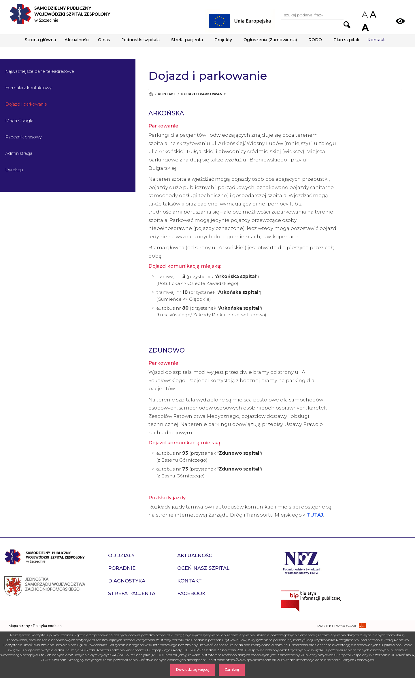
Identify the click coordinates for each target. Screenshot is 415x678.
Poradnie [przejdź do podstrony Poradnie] (121, 568)
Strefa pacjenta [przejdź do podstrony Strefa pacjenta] (131, 593)
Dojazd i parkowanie (26, 104)
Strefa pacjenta (187, 39)
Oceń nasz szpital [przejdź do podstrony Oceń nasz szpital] (203, 568)
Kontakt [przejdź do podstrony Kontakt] (189, 581)
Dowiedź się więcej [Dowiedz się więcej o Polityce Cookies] (192, 669)
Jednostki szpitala (141, 39)
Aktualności (77, 39)
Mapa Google (19, 120)
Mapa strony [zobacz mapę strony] (19, 626)
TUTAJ (315, 515)
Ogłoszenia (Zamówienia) (270, 39)
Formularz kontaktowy (28, 87)
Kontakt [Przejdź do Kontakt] (167, 94)
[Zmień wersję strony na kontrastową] (400, 21)
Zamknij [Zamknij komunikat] (232, 669)
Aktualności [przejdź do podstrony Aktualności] (195, 555)
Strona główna (40, 39)
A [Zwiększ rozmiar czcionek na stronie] (364, 27)
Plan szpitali (346, 39)
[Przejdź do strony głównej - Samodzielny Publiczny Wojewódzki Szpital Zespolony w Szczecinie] (60, 14)
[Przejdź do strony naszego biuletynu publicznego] (346, 601)
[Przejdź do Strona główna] (150, 94)
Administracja (18, 153)
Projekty (223, 39)
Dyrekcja (14, 169)
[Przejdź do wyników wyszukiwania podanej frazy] (347, 24)
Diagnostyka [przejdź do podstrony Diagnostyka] (126, 581)
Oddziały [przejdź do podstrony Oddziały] (121, 555)
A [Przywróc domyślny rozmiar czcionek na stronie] (373, 14)
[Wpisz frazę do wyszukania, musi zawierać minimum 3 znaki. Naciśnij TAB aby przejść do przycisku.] (312, 15)
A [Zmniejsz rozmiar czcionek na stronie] (364, 14)
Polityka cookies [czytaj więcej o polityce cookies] (47, 626)
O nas (104, 39)
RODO (315, 39)
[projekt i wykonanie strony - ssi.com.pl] (341, 626)
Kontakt (376, 39)
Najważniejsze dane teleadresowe (39, 71)
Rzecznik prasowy (23, 137)
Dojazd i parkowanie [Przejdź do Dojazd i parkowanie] (203, 94)
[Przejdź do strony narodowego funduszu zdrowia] (301, 562)
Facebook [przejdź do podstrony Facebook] (191, 593)
